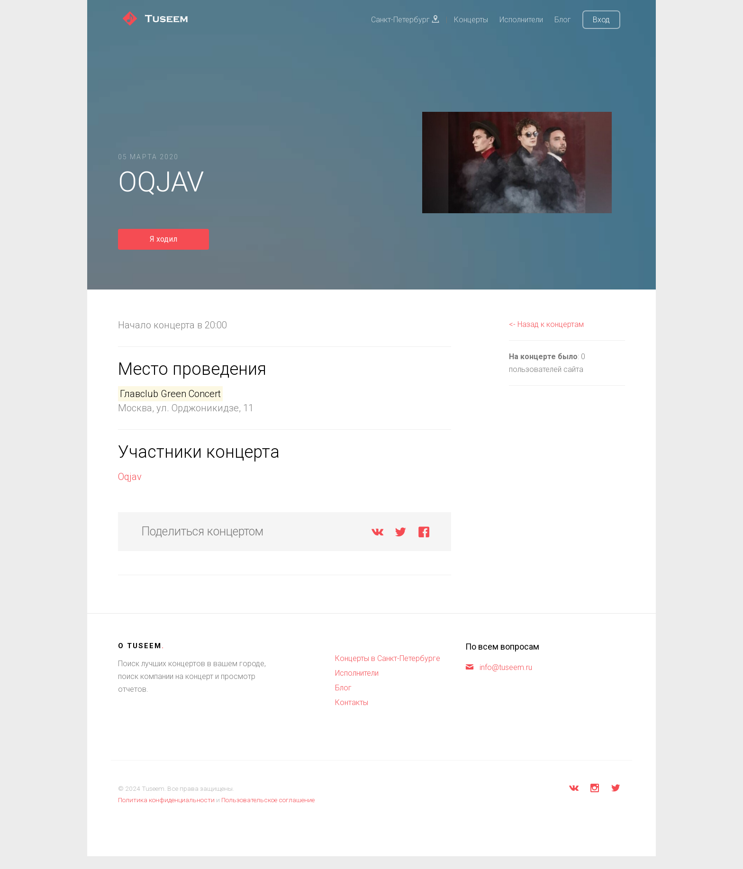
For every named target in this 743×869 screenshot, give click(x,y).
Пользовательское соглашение (268, 800)
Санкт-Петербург (405, 19)
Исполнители (521, 19)
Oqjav (130, 476)
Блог (562, 19)
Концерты (471, 19)
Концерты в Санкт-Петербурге (387, 658)
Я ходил (163, 239)
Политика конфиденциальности (166, 800)
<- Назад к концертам (546, 324)
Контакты (351, 702)
